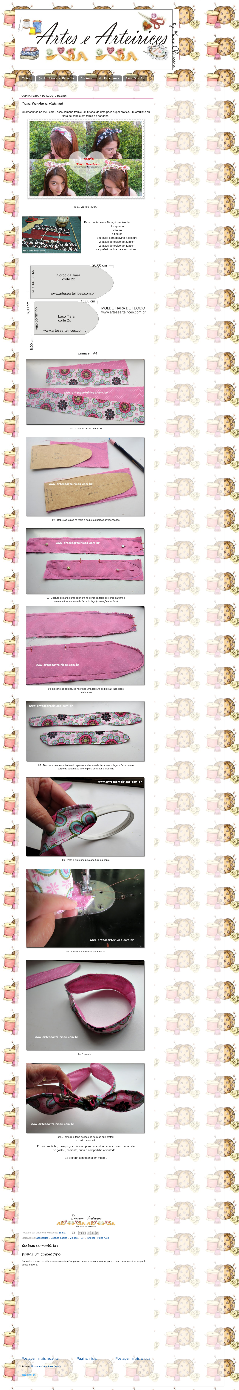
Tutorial (90, 1237)
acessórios (42, 1237)
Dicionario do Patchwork (99, 78)
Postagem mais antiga (132, 1358)
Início (27, 78)
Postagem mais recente (39, 1358)
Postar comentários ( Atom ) (47, 1366)
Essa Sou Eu (135, 78)
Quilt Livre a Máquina (56, 78)
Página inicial (87, 1358)
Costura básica (59, 1237)
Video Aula (103, 1237)
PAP (82, 1237)
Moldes (73, 1237)
